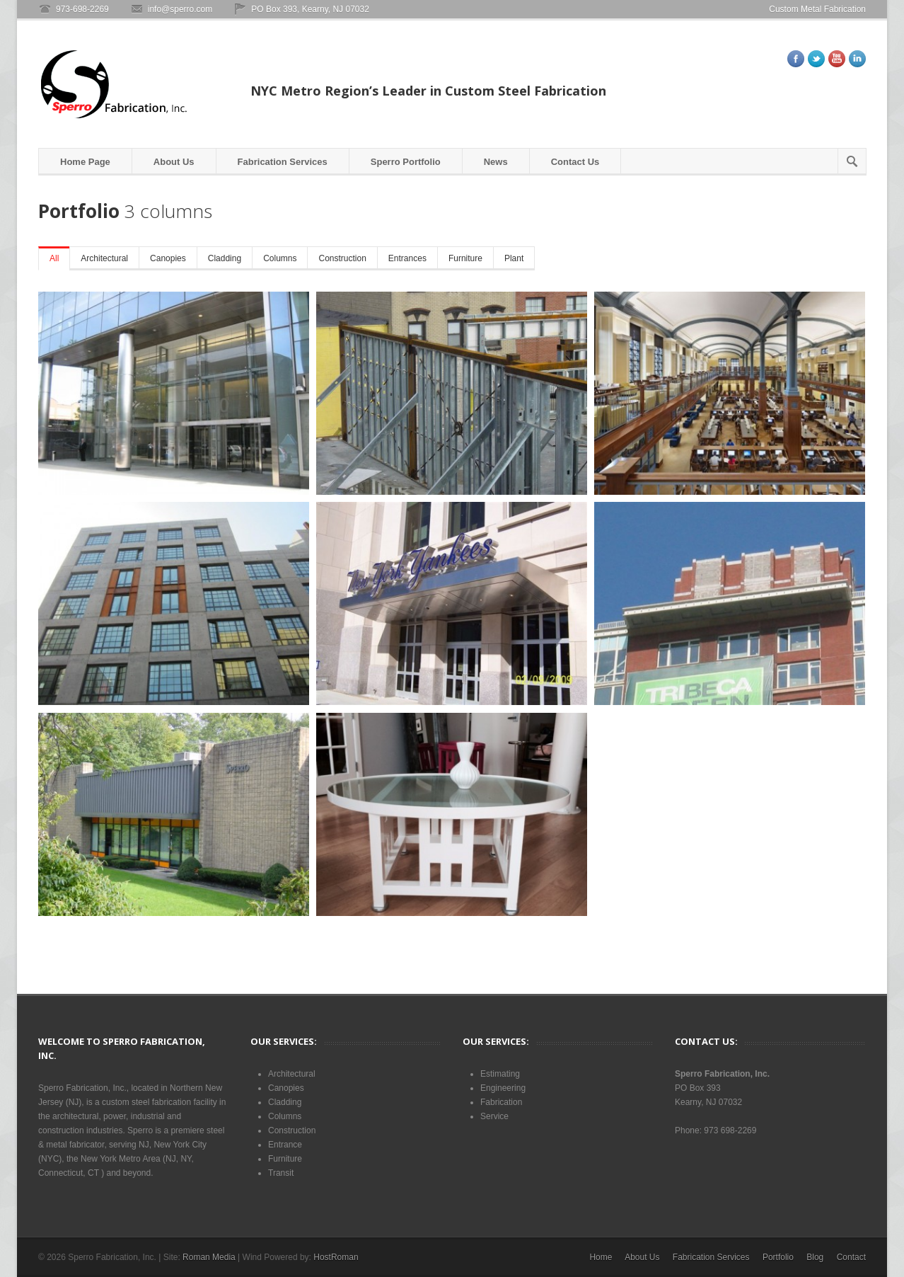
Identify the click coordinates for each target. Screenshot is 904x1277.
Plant (513, 258)
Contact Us (575, 161)
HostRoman (335, 1257)
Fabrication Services (283, 161)
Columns (279, 258)
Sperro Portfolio (406, 161)
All (54, 258)
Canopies (168, 258)
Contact (851, 1257)
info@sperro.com (180, 9)
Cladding (224, 258)
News (496, 161)
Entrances (407, 258)
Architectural (104, 258)
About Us (174, 161)
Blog (814, 1257)
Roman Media (209, 1257)
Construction (342, 258)
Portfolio (778, 1257)
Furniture (465, 258)
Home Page (85, 161)
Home (600, 1257)
